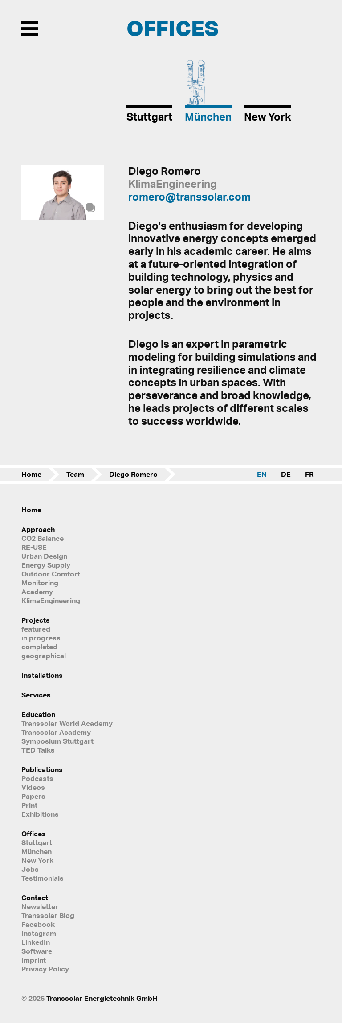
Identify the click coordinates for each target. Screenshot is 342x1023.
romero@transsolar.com (189, 196)
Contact (34, 897)
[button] (92, 193)
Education (38, 714)
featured (35, 628)
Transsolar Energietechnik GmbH (102, 998)
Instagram (38, 933)
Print (29, 805)
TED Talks (38, 749)
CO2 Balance (42, 538)
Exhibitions (40, 814)
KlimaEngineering (50, 600)
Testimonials (42, 878)
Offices (33, 833)
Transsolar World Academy (67, 723)
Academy (37, 591)
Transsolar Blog (47, 915)
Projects (35, 620)
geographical (43, 655)
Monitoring (39, 582)
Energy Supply (45, 564)
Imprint (33, 959)
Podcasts (37, 778)
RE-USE (34, 547)
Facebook (38, 924)
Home (31, 474)
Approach (38, 529)
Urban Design (44, 556)
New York (37, 860)
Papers (33, 796)
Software (36, 950)
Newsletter (39, 906)
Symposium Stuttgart (57, 741)
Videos (33, 787)
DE (286, 474)
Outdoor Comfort (50, 573)
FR (309, 474)
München (36, 851)
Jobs (30, 869)
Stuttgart (36, 842)
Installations (42, 675)
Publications (42, 769)
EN (262, 474)
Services (36, 694)
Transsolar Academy (56, 732)
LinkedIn (35, 942)
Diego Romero (133, 474)
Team (75, 474)
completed (39, 646)
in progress (41, 637)
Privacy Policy (45, 968)
